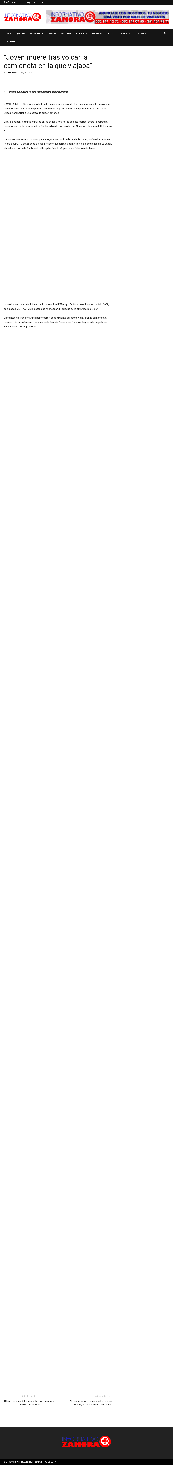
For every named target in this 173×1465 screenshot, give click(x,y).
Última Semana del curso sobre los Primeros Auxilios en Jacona (29, 1403)
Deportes (140, 33)
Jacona (21, 33)
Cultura (10, 41)
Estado (51, 33)
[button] (166, 33)
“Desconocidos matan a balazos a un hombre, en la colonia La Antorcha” (91, 1403)
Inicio (9, 33)
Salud (109, 33)
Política (97, 33)
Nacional (65, 33)
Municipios (36, 33)
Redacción (13, 72)
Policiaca (81, 33)
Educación (124, 33)
